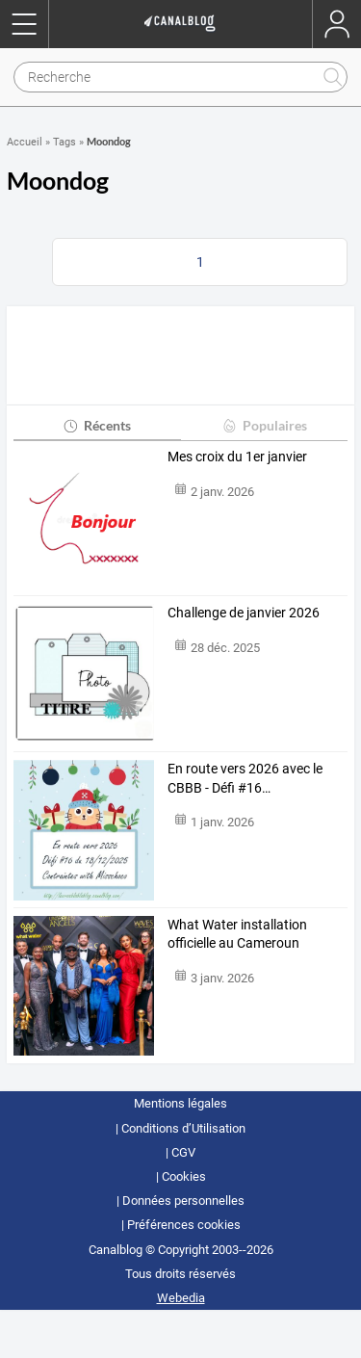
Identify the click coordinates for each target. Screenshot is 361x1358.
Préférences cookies (184, 1224)
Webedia (181, 1298)
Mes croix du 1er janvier (237, 456)
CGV (183, 1152)
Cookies (184, 1176)
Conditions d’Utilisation (183, 1128)
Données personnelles (183, 1200)
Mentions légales (180, 1103)
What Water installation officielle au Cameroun (237, 934)
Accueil (24, 142)
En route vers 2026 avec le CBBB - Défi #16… (245, 778)
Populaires (264, 425)
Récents (97, 425)
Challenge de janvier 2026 (244, 612)
